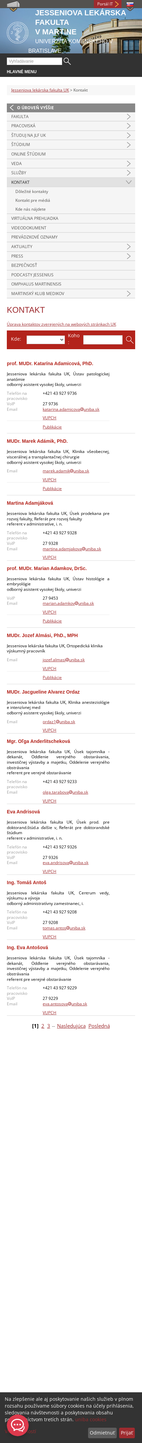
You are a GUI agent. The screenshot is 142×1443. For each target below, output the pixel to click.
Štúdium (20, 144)
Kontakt (20, 182)
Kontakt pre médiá (32, 200)
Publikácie (52, 427)
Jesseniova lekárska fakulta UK (40, 90)
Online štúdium (28, 154)
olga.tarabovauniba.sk (65, 792)
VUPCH (49, 418)
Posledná (99, 1026)
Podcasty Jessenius (32, 275)
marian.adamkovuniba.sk (68, 603)
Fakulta (20, 116)
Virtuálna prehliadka (34, 218)
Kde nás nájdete (30, 209)
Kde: (16, 339)
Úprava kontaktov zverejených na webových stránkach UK (61, 324)
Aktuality (21, 246)
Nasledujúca (71, 1026)
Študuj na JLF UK (28, 135)
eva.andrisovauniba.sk (65, 862)
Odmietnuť (102, 1432)
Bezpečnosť (24, 265)
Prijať (127, 1432)
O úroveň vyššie (35, 108)
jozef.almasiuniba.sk (64, 660)
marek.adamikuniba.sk (66, 471)
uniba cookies (90, 1419)
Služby (18, 173)
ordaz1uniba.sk (59, 722)
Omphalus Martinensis (36, 284)
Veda (16, 163)
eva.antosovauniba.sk (65, 1004)
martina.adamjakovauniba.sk (72, 549)
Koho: (74, 338)
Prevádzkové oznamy (34, 237)
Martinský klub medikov (37, 293)
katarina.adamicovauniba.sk (71, 409)
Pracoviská (23, 126)
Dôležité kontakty (31, 191)
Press (17, 256)
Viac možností (20, 1431)
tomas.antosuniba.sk (64, 928)
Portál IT (105, 4)
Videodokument (28, 228)
